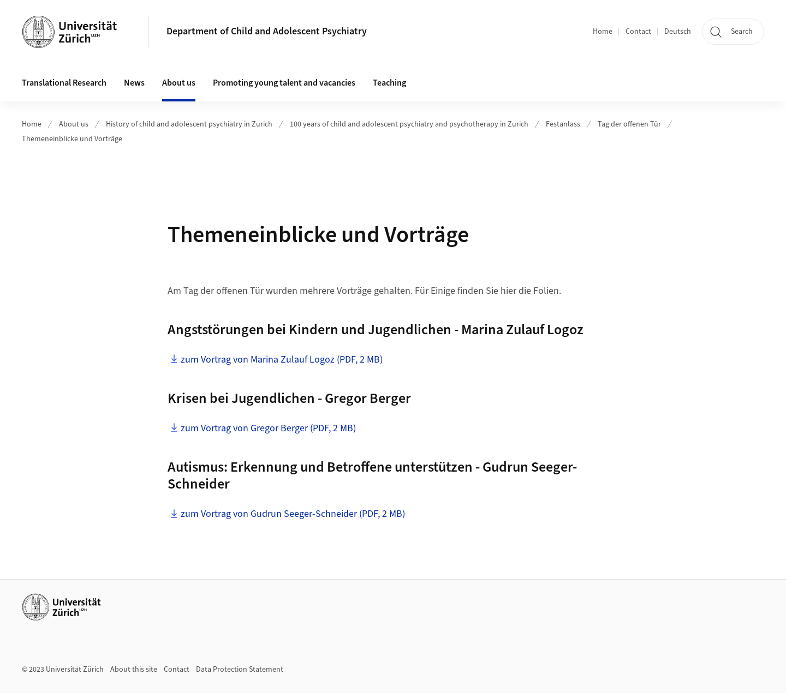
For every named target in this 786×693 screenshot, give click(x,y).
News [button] (134, 83)
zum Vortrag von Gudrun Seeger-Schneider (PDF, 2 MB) (293, 514)
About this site (133, 669)
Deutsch (677, 31)
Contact (638, 31)
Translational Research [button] (64, 83)
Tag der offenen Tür (629, 124)
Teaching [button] (389, 83)
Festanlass (563, 124)
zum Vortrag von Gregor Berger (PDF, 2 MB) (268, 428)
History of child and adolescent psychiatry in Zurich (189, 124)
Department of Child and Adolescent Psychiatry (266, 31)
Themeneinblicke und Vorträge (72, 139)
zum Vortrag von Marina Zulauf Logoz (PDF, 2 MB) (282, 359)
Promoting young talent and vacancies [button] (284, 83)
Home (602, 31)
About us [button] (178, 83)
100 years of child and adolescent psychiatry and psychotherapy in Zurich (409, 124)
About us (73, 124)
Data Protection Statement (239, 669)
